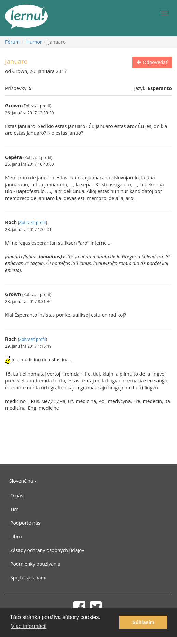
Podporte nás (25, 523)
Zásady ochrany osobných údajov (47, 550)
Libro (16, 536)
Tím (14, 509)
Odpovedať (152, 62)
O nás (16, 495)
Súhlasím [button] (143, 622)
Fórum (12, 42)
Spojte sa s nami (28, 577)
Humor (34, 42)
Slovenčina (23, 481)
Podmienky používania (35, 564)
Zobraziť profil (32, 222)
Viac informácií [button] (29, 626)
